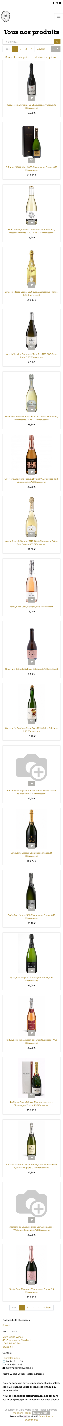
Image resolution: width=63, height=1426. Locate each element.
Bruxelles (8, 1346)
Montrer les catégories (17, 57)
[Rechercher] (57, 41)
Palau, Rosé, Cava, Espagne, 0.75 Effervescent (31, 606)
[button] (55, 49)
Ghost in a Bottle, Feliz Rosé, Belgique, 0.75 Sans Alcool (31, 669)
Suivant (40, 49)
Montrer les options (45, 57)
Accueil (6, 1325)
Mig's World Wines (13, 1337)
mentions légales (22, 1413)
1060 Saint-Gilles (12, 1343)
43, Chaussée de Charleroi (17, 1340)
